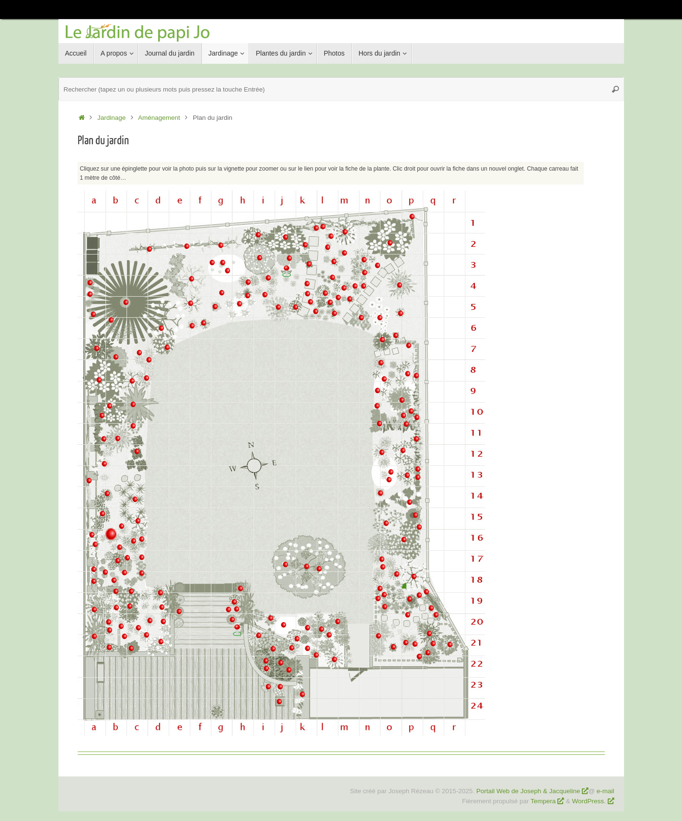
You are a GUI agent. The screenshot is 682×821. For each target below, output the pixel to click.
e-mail (605, 791)
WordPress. (589, 801)
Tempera (543, 801)
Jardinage (111, 117)
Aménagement (159, 117)
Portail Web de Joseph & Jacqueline (528, 791)
